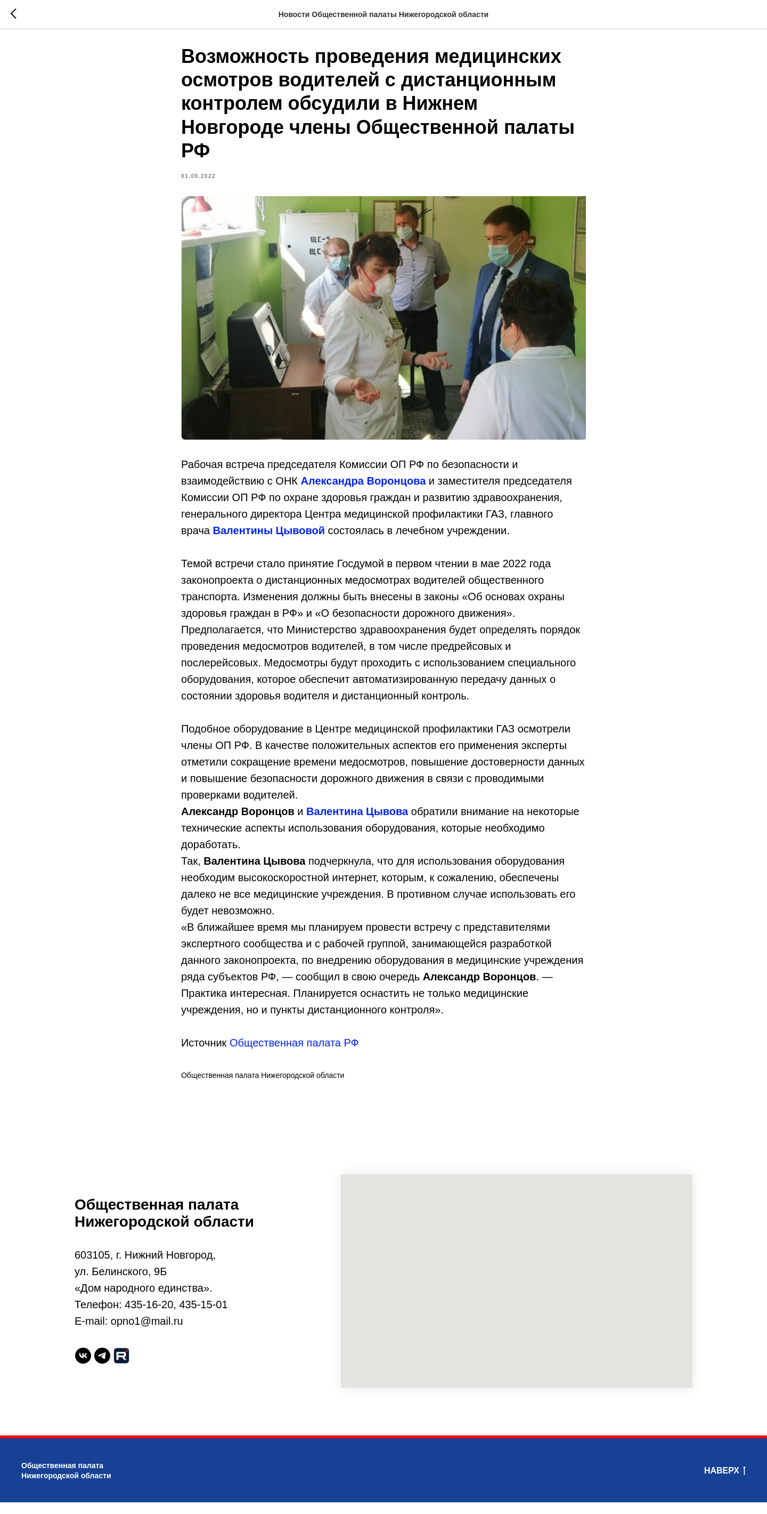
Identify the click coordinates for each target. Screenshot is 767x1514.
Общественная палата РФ (294, 1049)
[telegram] (102, 1368)
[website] (121, 1368)
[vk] (83, 1368)
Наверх (725, 1483)
